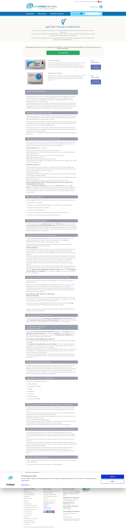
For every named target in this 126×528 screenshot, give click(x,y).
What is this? (85, 491)
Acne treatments (28, 503)
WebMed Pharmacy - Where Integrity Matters (41, 6)
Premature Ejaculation (29, 494)
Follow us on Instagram (53, 512)
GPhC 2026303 (66, 508)
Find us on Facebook (47, 512)
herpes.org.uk (57, 464)
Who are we (42, 14)
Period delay (27, 496)
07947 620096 (52, 494)
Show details (25, 525)
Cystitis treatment (28, 498)
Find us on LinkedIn (50, 512)
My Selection (94, 7)
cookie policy (25, 520)
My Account (77, 14)
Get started (63, 53)
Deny (112, 521)
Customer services (56, 14)
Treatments (30, 14)
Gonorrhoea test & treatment (31, 507)
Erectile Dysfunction (28, 492)
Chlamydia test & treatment (30, 505)
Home (76, 1)
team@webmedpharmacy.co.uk (51, 491)
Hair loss (26, 500)
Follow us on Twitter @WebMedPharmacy (44, 512)
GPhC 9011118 (66, 504)
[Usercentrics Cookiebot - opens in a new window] (10, 525)
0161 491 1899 (50, 492)
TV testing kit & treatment (30, 509)
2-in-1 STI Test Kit (28, 511)
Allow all (112, 516)
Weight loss (26, 491)
